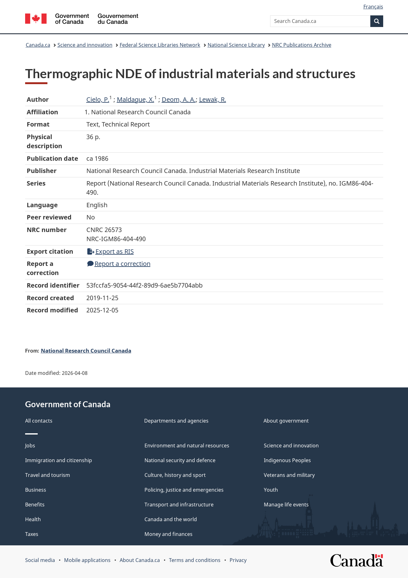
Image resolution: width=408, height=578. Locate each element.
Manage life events (286, 504)
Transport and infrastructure (179, 504)
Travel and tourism (47, 475)
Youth (271, 489)
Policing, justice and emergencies (184, 489)
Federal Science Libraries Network (160, 44)
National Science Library (236, 44)
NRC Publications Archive (301, 44)
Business (35, 489)
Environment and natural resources (186, 445)
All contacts (38, 420)
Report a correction (118, 263)
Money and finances (168, 534)
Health (33, 519)
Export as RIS (110, 251)
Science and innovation (84, 44)
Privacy (238, 560)
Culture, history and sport (175, 475)
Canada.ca (38, 44)
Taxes (31, 534)
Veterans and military (289, 475)
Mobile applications (87, 560)
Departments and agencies (176, 420)
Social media (40, 560)
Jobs (30, 445)
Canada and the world (170, 519)
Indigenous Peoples (287, 460)
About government (286, 420)
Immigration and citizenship (58, 460)
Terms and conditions (194, 560)
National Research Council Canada (86, 350)
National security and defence (179, 460)
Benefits (35, 504)
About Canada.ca (140, 560)
